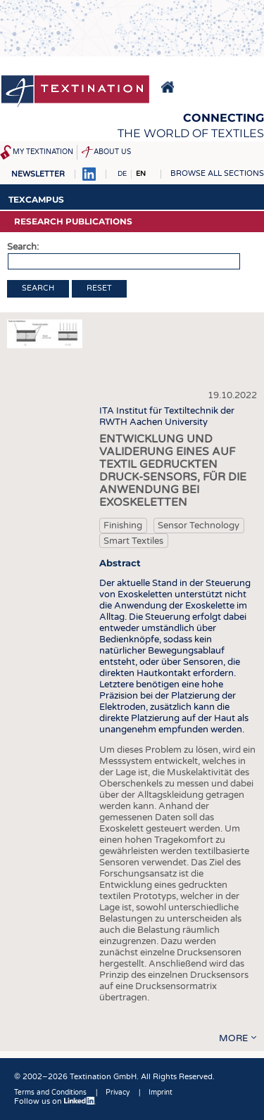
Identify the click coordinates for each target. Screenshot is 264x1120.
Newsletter (38, 174)
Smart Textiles (133, 541)
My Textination (43, 152)
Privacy (118, 1092)
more (233, 1038)
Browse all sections (217, 173)
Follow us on (55, 1101)
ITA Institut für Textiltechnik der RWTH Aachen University (166, 416)
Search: (23, 247)
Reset (99, 288)
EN (141, 174)
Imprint (160, 1092)
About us (112, 152)
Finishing (122, 525)
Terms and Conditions (50, 1092)
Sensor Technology (198, 525)
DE (122, 174)
